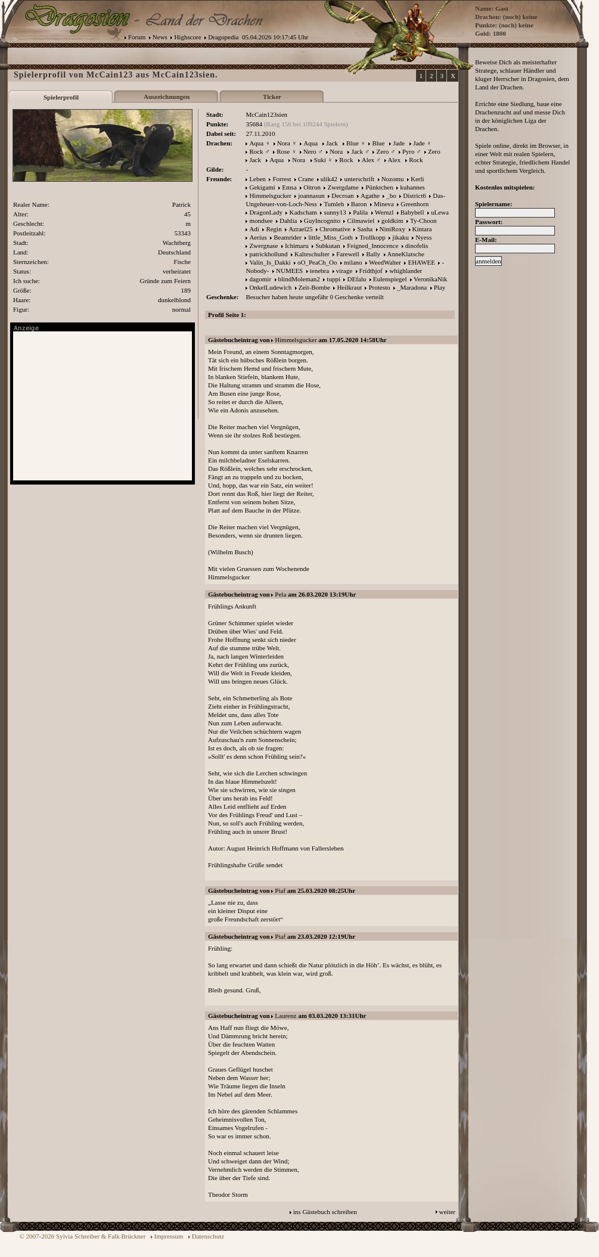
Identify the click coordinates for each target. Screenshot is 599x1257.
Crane (306, 178)
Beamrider (287, 237)
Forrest (281, 178)
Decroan (342, 195)
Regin (273, 228)
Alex (368, 159)
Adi (254, 228)
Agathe (370, 195)
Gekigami (262, 187)
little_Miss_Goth (330, 237)
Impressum (169, 1236)
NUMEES (289, 270)
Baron (359, 203)
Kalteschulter (312, 253)
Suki (320, 159)
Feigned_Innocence (372, 245)
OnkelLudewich (270, 287)
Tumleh (334, 203)
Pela (280, 594)
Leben (257, 178)
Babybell (412, 212)
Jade (399, 143)
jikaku (400, 237)
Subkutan (327, 245)
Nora (283, 143)
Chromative (334, 228)
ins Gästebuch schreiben (325, 1211)
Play (440, 287)
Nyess (423, 237)
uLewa (440, 212)
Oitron (312, 187)
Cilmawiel (360, 220)
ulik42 (329, 178)
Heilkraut (349, 287)
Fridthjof (371, 270)
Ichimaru (297, 245)
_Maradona (412, 287)
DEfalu (356, 279)
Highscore (187, 37)
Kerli (417, 178)
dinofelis (417, 245)
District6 (414, 195)
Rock (256, 151)
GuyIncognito (322, 220)
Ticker (272, 96)
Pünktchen (379, 187)
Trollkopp (372, 237)
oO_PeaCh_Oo (317, 262)
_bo (391, 195)
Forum (136, 37)
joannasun (311, 195)
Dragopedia (223, 37)
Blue (352, 143)
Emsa (289, 187)
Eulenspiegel (390, 279)
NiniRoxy (392, 228)
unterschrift (359, 178)
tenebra (319, 270)
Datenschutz (208, 1236)
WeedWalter (385, 262)
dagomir (260, 279)
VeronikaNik (430, 279)
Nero (309, 151)
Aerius (257, 237)
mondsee (260, 220)
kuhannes (412, 187)
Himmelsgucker (270, 195)
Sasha (365, 228)
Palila (360, 212)
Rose (283, 151)
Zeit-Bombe (314, 287)
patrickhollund (268, 253)
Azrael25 (300, 228)
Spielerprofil (61, 97)
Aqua (256, 143)
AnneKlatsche (405, 253)
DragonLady (266, 212)
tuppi (333, 279)
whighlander (405, 270)
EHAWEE (421, 262)
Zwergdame (342, 187)
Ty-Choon (423, 220)
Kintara (422, 228)
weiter (447, 1211)
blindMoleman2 (299, 279)
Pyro (408, 151)
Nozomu (392, 178)
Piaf (280, 890)
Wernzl (384, 212)
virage (344, 270)
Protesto (379, 287)
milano (353, 262)
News (160, 37)
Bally (373, 253)
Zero (382, 151)
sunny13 (335, 212)
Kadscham (302, 212)
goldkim (392, 220)
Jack (332, 143)
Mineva (384, 203)
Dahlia (288, 220)
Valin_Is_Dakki (269, 262)
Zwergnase (263, 245)
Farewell (347, 253)
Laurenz (285, 1015)
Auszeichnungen (167, 96)
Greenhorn (415, 203)
